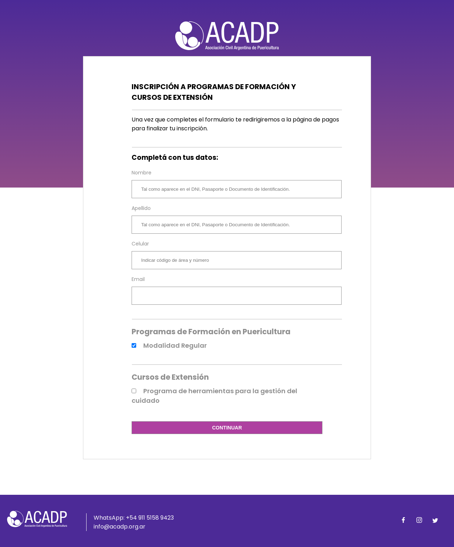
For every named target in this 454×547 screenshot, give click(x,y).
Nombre (141, 172)
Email (138, 279)
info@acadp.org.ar (119, 526)
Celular (140, 243)
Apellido (141, 208)
